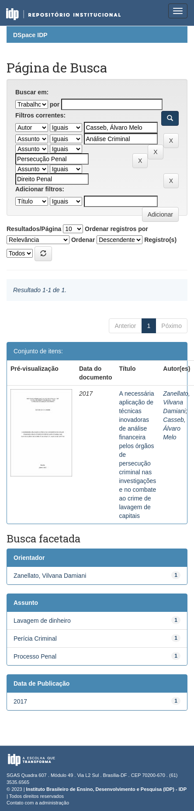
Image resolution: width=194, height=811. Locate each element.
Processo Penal (35, 656)
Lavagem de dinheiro (42, 620)
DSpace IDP (30, 34)
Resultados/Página (34, 228)
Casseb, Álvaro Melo (174, 428)
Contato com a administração (38, 802)
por (55, 104)
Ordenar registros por (116, 228)
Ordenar (83, 239)
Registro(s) (160, 239)
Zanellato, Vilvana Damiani (176, 402)
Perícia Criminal (35, 638)
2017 (20, 701)
